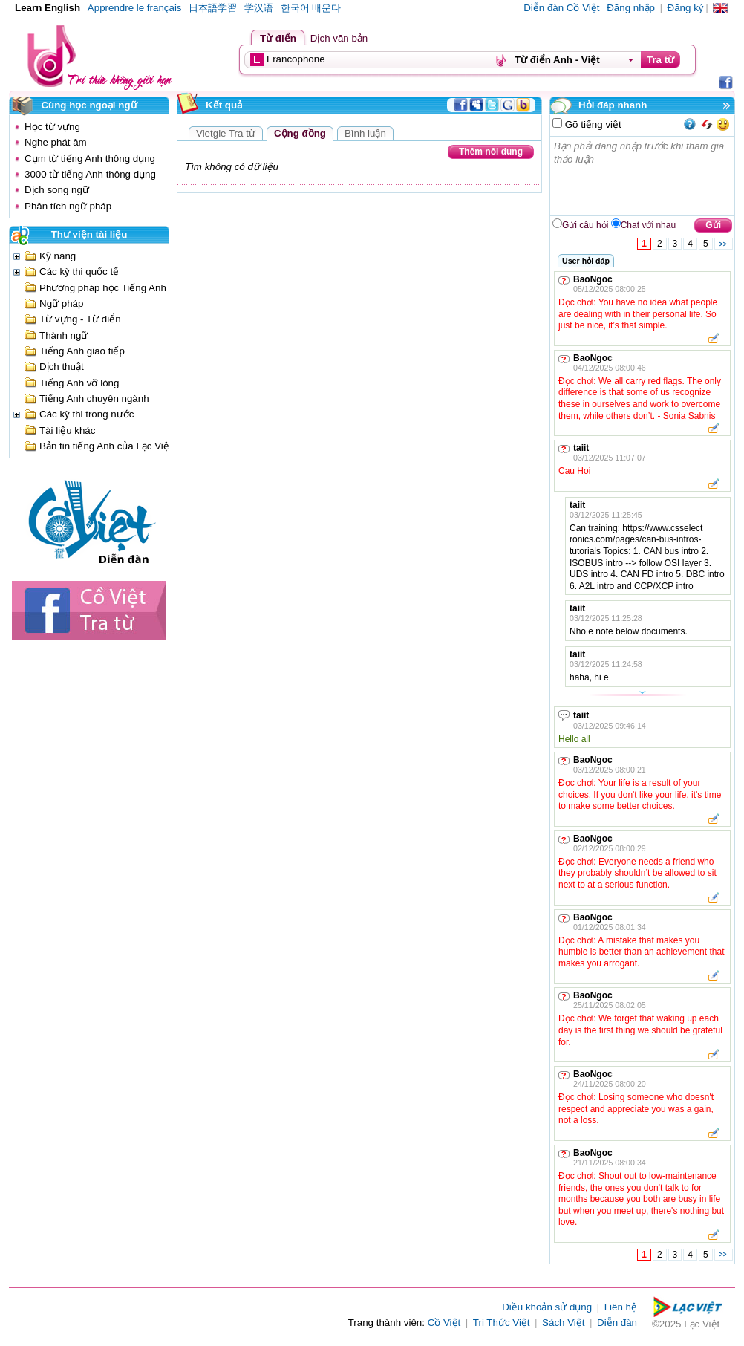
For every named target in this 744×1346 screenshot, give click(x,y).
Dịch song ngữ (57, 189)
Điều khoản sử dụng (547, 1307)
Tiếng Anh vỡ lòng (79, 382)
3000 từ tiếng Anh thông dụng (90, 174)
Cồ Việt (444, 1322)
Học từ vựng (52, 126)
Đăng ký (686, 7)
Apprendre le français (135, 7)
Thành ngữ (63, 335)
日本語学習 (213, 7)
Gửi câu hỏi (585, 225)
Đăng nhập (631, 7)
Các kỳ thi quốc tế (79, 271)
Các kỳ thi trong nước (86, 414)
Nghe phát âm (56, 142)
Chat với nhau (648, 225)
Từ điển (278, 38)
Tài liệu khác (67, 430)
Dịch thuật (61, 366)
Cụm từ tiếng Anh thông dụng (90, 158)
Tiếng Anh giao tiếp (82, 351)
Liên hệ (620, 1307)
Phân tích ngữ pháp (68, 206)
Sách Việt (563, 1322)
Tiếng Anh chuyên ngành (94, 398)
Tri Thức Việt (501, 1322)
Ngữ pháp (61, 303)
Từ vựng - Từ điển (80, 319)
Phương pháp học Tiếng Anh (102, 287)
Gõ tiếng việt (591, 124)
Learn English (47, 7)
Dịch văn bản (339, 38)
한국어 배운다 (311, 7)
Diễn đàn (617, 1322)
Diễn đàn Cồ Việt (561, 7)
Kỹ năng (57, 255)
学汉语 (258, 7)
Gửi (713, 225)
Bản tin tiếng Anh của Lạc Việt (105, 446)
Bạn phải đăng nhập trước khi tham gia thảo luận (643, 176)
